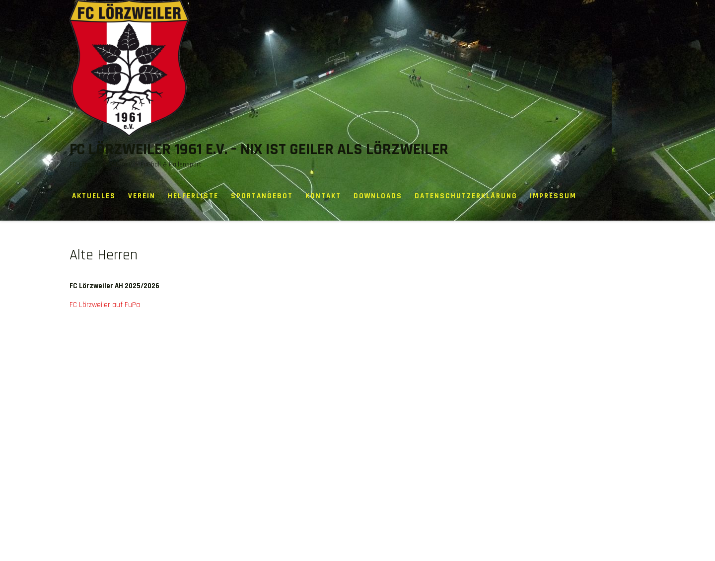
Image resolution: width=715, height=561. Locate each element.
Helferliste (193, 196)
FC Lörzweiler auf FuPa (105, 305)
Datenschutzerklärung (466, 196)
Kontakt (323, 196)
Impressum (553, 196)
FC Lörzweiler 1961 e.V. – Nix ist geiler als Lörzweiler (259, 149)
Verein (141, 196)
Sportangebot (262, 196)
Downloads (378, 196)
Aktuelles (94, 196)
